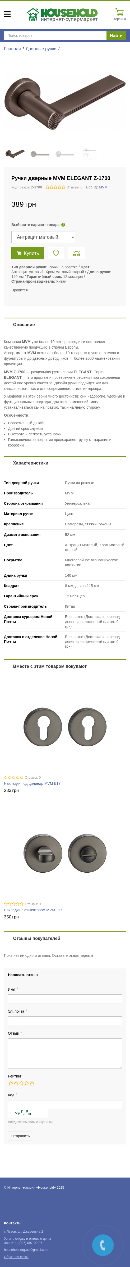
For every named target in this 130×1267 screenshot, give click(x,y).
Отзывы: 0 (74, 187)
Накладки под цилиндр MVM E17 (32, 783)
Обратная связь (16, 1257)
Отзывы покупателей (36, 938)
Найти (116, 35)
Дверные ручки (41, 48)
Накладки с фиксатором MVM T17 (33, 910)
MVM (103, 187)
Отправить (20, 1136)
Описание (24, 324)
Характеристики (30, 463)
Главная (12, 48)
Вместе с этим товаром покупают (50, 666)
